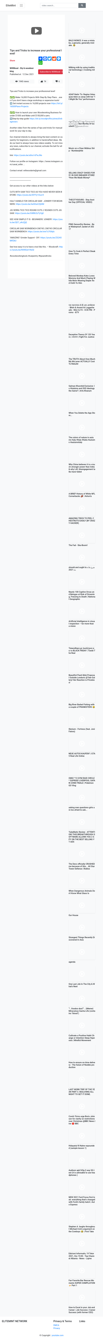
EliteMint (11, 5)
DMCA (56, 1325)
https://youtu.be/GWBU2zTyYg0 (29, 213)
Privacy (56, 1328)
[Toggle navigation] (21, 5)
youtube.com (58, 1335)
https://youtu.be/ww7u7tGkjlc (41, 231)
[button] (82, 5)
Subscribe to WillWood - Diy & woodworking (51, 72)
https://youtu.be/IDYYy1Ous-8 (30, 195)
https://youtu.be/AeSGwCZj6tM (30, 204)
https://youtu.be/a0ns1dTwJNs (28, 155)
